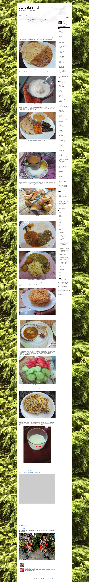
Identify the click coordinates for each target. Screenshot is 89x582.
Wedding (60, 162)
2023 (60, 216)
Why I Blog (60, 195)
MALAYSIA (60, 60)
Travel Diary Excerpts (62, 156)
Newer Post (21, 523)
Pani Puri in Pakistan (63, 254)
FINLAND (60, 50)
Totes (60, 154)
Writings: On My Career (62, 205)
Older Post (52, 523)
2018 (60, 223)
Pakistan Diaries (61, 194)
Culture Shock (61, 107)
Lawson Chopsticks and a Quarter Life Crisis (64, 263)
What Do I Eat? (44, 472)
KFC (59, 124)
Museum (60, 130)
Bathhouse (60, 92)
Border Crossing (61, 99)
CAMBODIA (61, 42)
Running (60, 146)
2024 (60, 215)
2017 (60, 225)
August (61, 238)
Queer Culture (61, 144)
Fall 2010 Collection (62, 181)
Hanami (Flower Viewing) (63, 119)
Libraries (60, 126)
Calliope (65, 21)
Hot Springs (61, 121)
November (62, 233)
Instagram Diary (61, 122)
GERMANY (60, 51)
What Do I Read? (61, 166)
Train (59, 155)
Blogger (53, 578)
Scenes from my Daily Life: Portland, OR (64, 251)
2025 (60, 213)
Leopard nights (22, 528)
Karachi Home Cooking (63, 255)
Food (24, 472)
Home (37, 523)
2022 (60, 218)
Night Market (61, 135)
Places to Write (61, 141)
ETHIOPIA (60, 48)
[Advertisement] (37, 513)
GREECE (60, 52)
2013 (22, 472)
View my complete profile (62, 26)
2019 (60, 222)
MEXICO (60, 61)
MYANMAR (60, 62)
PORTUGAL (61, 67)
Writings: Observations (62, 203)
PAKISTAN (33, 472)
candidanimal (29, 7)
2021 (60, 219)
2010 (60, 275)
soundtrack (60, 176)
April (61, 266)
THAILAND (60, 75)
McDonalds (60, 129)
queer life (60, 175)
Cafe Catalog (61, 33)
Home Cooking (28, 472)
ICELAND (60, 55)
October (61, 235)
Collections (60, 36)
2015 (60, 228)
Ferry (59, 114)
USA (59, 77)
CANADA (60, 43)
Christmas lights (61, 104)
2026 (60, 212)
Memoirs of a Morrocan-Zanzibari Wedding (63, 246)
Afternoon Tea (61, 82)
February (61, 269)
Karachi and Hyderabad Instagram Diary (63, 244)
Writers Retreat (61, 168)
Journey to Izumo (61, 192)
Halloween (60, 117)
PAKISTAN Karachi (38, 472)
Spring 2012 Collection (62, 186)
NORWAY (60, 65)
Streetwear (60, 151)
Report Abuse (60, 294)
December (62, 232)
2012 (60, 272)
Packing (60, 139)
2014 (60, 229)
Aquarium (60, 87)
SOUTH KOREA (61, 71)
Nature (60, 134)
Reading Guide (61, 37)
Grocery (60, 116)
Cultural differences (62, 106)
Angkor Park (61, 86)
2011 (60, 274)
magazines (60, 172)
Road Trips (60, 145)
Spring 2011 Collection (62, 185)
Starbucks (60, 150)
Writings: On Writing (62, 207)
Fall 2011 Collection (62, 182)
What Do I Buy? (61, 163)
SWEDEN (60, 72)
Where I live (61, 167)
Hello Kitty (60, 120)
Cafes (60, 101)
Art (59, 90)
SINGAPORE (61, 70)
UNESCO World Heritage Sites (64, 159)
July (60, 239)
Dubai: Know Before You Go (64, 259)
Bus (59, 100)
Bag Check (60, 91)
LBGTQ (60, 125)
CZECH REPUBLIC (62, 45)
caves (60, 170)
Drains (60, 109)
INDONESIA (61, 56)
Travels (60, 31)
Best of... (60, 95)
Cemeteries (60, 32)
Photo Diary (61, 140)
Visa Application (61, 161)
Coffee (60, 105)
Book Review (61, 97)
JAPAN (60, 57)
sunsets (60, 177)
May (60, 265)
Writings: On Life (61, 204)
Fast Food (60, 111)
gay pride (60, 171)
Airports (60, 85)
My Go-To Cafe (61, 131)
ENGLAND (60, 47)
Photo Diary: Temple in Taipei (64, 242)
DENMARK (60, 46)
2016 (60, 226)
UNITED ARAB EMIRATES (63, 76)
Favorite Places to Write (63, 112)
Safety (60, 149)
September (62, 236)
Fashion (60, 110)
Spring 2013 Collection (62, 187)
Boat (59, 96)
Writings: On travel (62, 208)
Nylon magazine (61, 136)
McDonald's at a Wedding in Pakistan (31, 568)
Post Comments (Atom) (27, 525)
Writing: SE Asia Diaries (63, 196)
